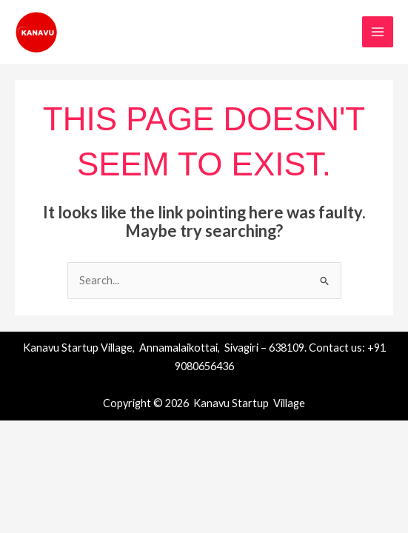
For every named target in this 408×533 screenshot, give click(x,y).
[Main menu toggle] (377, 31)
